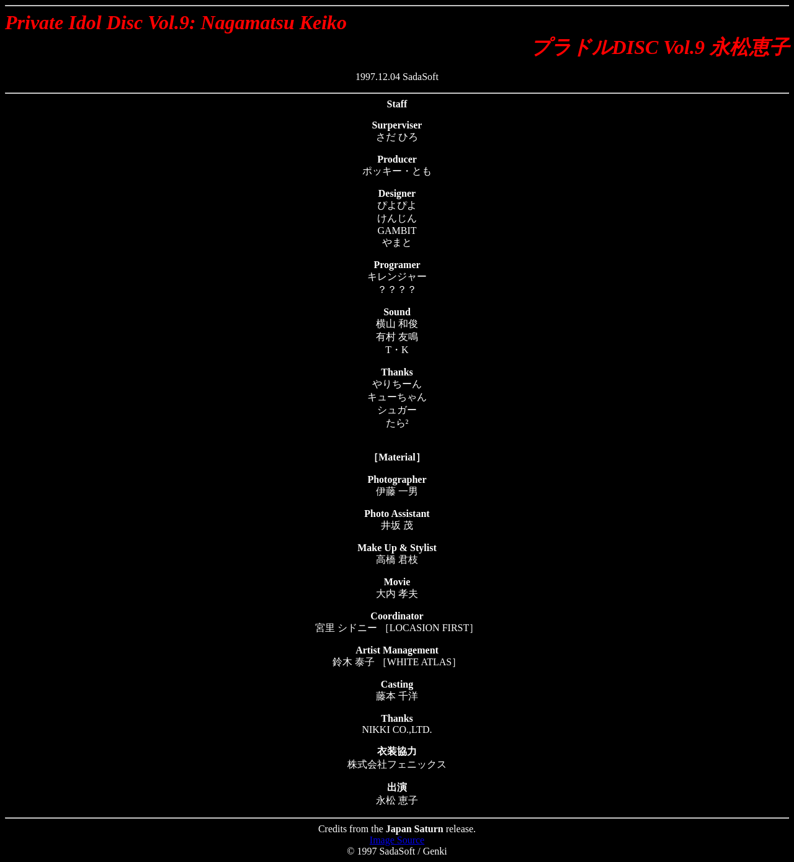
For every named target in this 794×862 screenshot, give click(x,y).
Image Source (397, 840)
